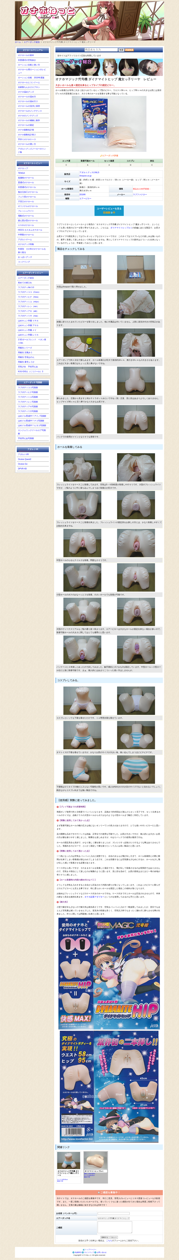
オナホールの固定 (26, 125)
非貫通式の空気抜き (27, 60)
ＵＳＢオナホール (26, 225)
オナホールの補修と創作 (29, 120)
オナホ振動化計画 (26, 130)
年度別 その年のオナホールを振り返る (32, 250)
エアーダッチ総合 (26, 278)
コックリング (24, 262)
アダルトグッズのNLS (89, 172)
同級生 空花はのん (26, 357)
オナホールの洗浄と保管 (29, 106)
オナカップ (23, 168)
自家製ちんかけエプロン (29, 87)
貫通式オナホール (26, 182)
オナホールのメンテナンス (30, 111)
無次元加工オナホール (28, 192)
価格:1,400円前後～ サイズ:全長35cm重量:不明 (95, 1165)
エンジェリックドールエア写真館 (32, 432)
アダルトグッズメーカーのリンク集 (32, 150)
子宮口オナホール (26, 201)
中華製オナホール (26, 235)
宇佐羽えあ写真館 (26, 438)
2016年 (82, 194)
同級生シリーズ (25, 348)
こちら (109, 1243)
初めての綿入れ (25, 283)
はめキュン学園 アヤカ (28, 325)
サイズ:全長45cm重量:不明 (68, 1167)
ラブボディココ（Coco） (29, 292)
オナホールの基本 (26, 55)
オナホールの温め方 (27, 97)
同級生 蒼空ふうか (26, 362)
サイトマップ (88, 1255)
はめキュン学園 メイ (27, 330)
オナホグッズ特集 (26, 244)
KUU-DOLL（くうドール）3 (30, 371)
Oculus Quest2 (24, 459)
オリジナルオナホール (28, 206)
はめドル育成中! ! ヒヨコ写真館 (32, 425)
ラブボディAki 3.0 (26, 287)
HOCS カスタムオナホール (30, 230)
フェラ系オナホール (27, 197)
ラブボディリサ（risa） (28, 316)
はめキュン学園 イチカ (28, 321)
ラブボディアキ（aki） (28, 311)
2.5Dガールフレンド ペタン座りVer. (32, 341)
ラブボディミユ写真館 (28, 397)
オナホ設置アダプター (94, 897)
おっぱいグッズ (25, 257)
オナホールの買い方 (27, 144)
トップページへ (89, 1252)
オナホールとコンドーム (29, 82)
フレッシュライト (26, 211)
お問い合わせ (100, 1255)
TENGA (21, 173)
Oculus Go (22, 464)
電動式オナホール (26, 216)
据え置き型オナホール (28, 220)
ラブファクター (140, 194)
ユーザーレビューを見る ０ (109, 210)
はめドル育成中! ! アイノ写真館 (32, 416)
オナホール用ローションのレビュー (32, 71)
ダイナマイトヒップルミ (121, 228)
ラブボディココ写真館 (28, 387)
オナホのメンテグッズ (28, 116)
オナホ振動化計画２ (27, 135)
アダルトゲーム (25, 239)
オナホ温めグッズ (26, 92)
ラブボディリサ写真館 (28, 411)
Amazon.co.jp (85, 176)
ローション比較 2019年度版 (31, 78)
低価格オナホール (26, 178)
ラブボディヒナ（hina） (29, 297)
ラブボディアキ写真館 (28, 406)
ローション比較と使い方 (29, 65)
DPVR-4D (22, 469)
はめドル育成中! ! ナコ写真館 (31, 421)
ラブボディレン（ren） (28, 306)
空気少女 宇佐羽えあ (28, 367)
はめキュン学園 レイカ (28, 335)
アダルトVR (23, 454)
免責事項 (76, 1255)
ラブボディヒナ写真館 (28, 392)
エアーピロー (85, 198)
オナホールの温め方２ (28, 101)
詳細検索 (129, 50)
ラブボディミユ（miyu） (29, 302)
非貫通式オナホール (27, 187)
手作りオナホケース (27, 139)
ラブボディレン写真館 (28, 402)
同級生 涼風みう (25, 352)
